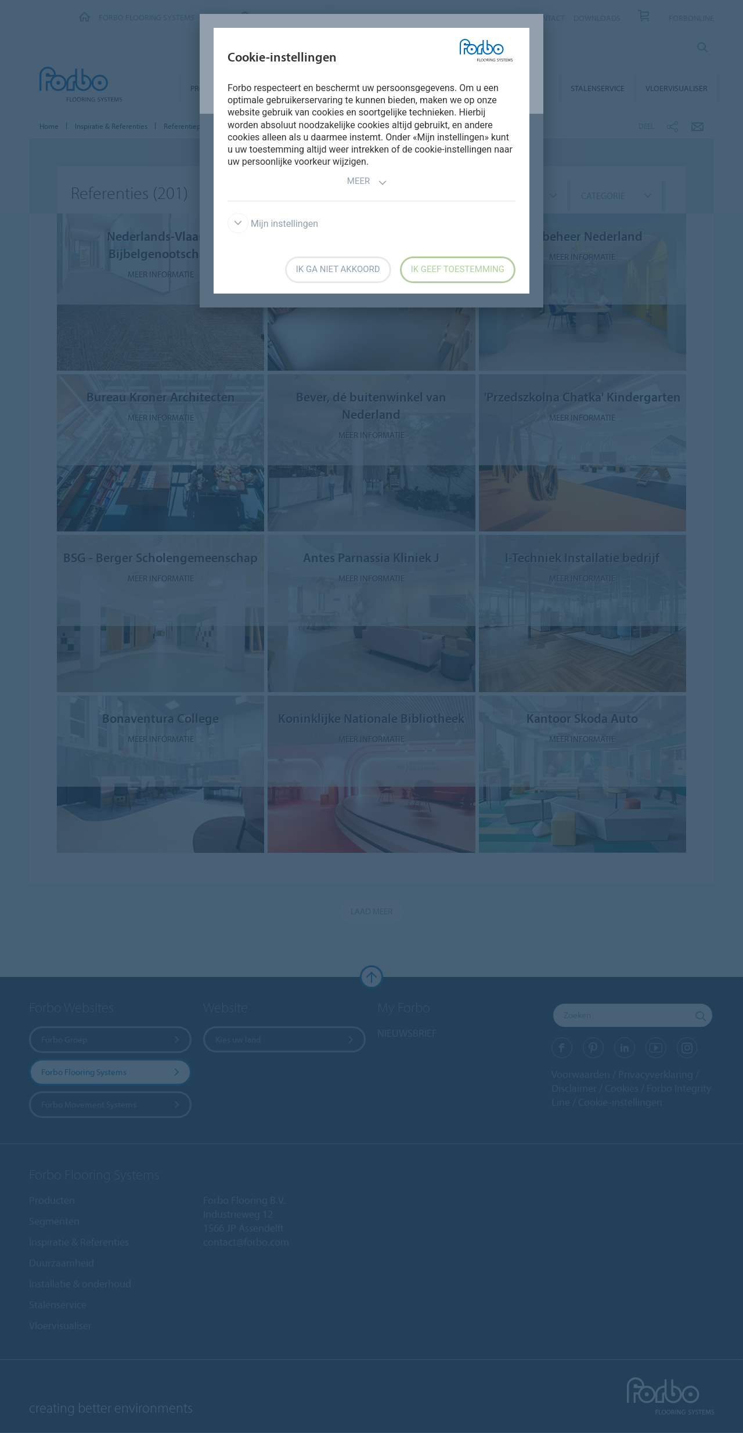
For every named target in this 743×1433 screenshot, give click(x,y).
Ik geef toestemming (457, 269)
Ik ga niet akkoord (338, 269)
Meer (367, 182)
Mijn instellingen (273, 223)
